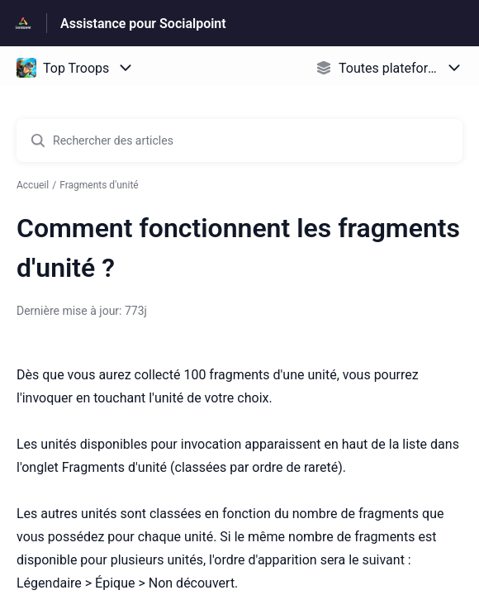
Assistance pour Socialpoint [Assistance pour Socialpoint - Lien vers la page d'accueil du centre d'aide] (143, 23)
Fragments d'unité (99, 185)
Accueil (33, 185)
